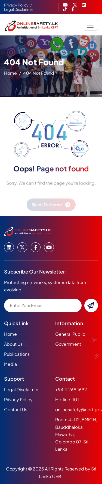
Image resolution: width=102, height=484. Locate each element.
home (10, 74)
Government (68, 344)
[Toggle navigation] (90, 25)
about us (13, 344)
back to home (47, 206)
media (10, 364)
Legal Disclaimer (18, 9)
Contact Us (15, 409)
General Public (70, 334)
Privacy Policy (16, 4)
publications (17, 354)
